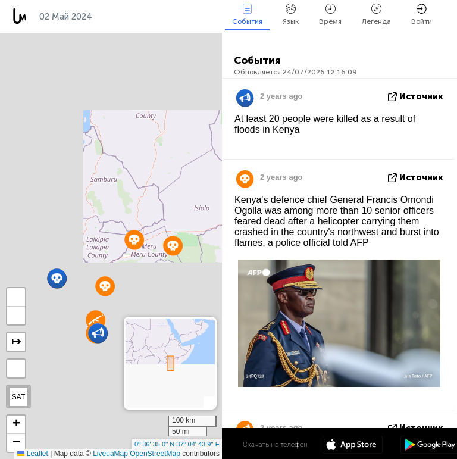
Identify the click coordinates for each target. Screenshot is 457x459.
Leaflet (32, 453)
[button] (56, 278)
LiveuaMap (110, 453)
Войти (421, 15)
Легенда (376, 15)
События (247, 15)
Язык (291, 15)
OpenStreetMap (155, 453)
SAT (18, 397)
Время (330, 15)
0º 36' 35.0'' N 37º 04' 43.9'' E (177, 444)
